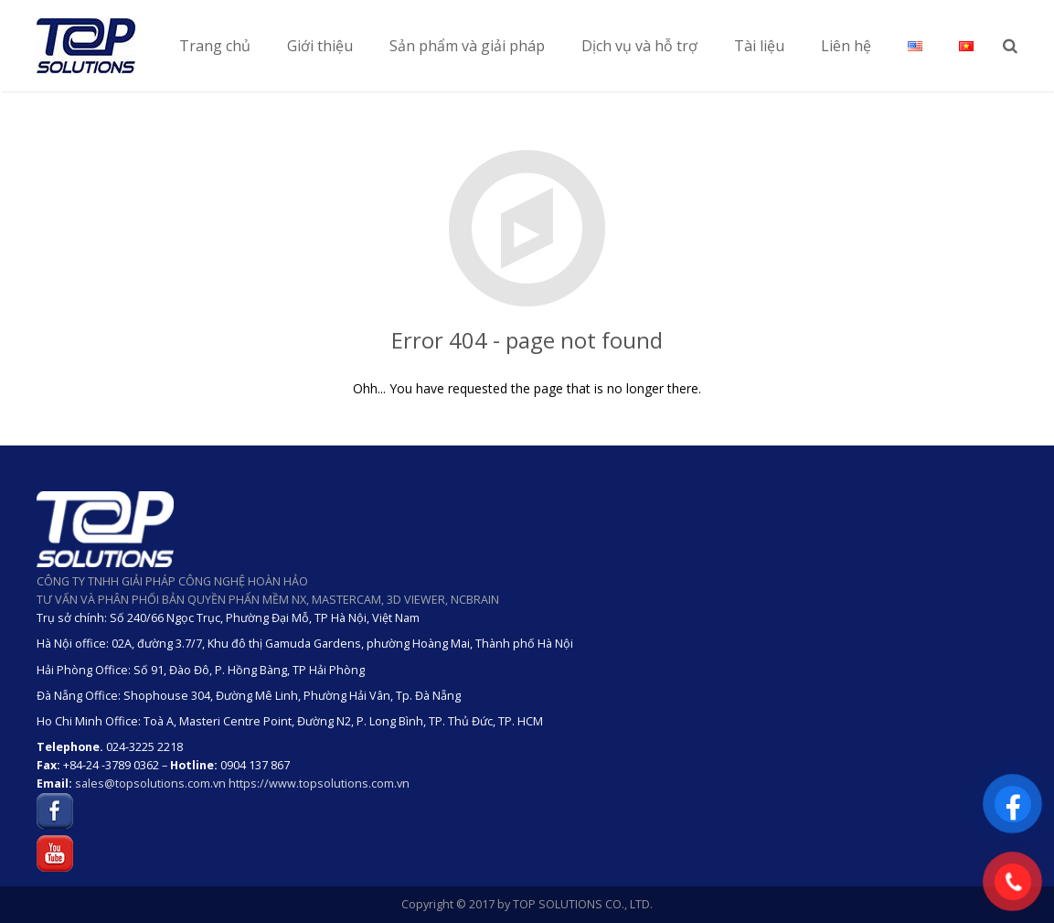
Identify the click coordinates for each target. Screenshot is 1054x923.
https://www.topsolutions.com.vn (319, 783)
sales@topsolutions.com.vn (150, 783)
